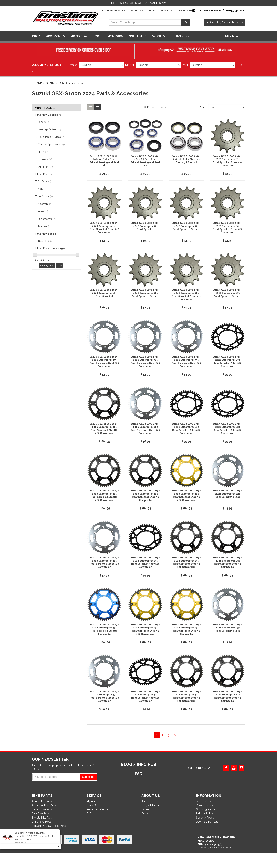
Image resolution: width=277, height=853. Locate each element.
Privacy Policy (204, 805)
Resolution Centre (97, 809)
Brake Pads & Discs (51, 136)
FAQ (89, 813)
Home (38, 83)
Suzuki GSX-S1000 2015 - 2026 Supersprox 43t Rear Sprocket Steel (227, 627)
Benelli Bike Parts (42, 809)
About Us (166, 11)
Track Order (94, 805)
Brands (183, 36)
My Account (94, 801)
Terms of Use (204, 801)
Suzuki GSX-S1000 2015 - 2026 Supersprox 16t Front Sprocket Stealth (145, 293)
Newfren (45, 203)
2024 (80, 83)
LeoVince (45, 196)
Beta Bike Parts (40, 813)
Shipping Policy (205, 809)
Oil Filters (45, 166)
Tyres (97, 36)
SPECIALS (158, 36)
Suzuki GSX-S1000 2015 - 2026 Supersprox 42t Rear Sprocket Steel (227, 493)
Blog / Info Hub (151, 805)
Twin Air (44, 226)
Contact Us (185, 11)
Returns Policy (205, 813)
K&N (42, 188)
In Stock (45, 240)
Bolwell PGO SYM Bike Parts (49, 825)
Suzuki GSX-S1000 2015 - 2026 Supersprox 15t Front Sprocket (145, 226)
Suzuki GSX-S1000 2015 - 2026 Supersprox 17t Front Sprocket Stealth (227, 293)
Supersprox (47, 218)
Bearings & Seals (50, 129)
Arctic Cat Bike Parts (44, 805)
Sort (202, 107)
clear (59, 265)
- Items (222, 22)
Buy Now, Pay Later (113, 11)
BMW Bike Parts (41, 821)
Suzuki (50, 83)
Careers (146, 809)
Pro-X (43, 211)
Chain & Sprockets (51, 144)
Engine (43, 151)
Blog (152, 11)
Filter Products (45, 108)
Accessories (55, 36)
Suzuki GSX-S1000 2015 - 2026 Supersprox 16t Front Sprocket (104, 293)
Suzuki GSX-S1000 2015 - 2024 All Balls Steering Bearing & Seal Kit (186, 159)
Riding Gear (79, 36)
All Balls (44, 181)
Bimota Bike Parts (42, 817)
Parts (36, 36)
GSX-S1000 (66, 83)
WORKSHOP (116, 36)
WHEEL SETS (137, 36)
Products (137, 11)
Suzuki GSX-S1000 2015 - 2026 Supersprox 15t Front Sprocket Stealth (186, 226)
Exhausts (45, 159)
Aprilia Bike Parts (42, 801)
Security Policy (205, 817)
